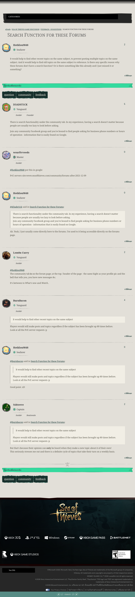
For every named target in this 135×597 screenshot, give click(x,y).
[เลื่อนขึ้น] (62, 594)
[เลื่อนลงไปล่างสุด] (76, 594)
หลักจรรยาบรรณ (110, 590)
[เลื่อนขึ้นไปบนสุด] (58, 594)
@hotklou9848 (17, 170)
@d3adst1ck (16, 207)
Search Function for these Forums (47, 207)
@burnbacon (16, 361)
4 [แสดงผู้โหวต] (124, 300)
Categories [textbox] (14, 16)
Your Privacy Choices (58, 590)
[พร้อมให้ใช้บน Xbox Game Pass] (92, 538)
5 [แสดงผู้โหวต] (124, 104)
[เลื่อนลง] (73, 594)
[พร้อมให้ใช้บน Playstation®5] (32, 538)
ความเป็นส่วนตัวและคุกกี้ (93, 590)
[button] (62, 16)
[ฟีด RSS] (3, 29)
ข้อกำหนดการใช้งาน (76, 590)
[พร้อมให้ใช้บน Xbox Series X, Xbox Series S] (12, 538)
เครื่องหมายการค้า (124, 590)
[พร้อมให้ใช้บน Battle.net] (120, 538)
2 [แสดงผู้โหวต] (124, 44)
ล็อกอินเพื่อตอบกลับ (12, 85)
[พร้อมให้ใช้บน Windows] (51, 538)
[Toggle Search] (11, 20)
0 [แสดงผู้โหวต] (124, 152)
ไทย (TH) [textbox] (12, 570)
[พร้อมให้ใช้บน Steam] (69, 538)
